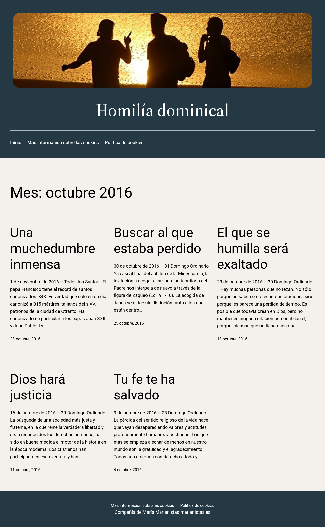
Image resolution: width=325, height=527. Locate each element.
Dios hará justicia (38, 387)
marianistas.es (195, 512)
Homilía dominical (162, 110)
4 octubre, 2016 (128, 469)
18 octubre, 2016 (232, 339)
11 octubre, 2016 (25, 469)
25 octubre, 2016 (129, 323)
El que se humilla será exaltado (252, 248)
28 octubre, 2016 (25, 339)
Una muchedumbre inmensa (52, 248)
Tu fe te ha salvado (144, 387)
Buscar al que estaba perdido (157, 240)
